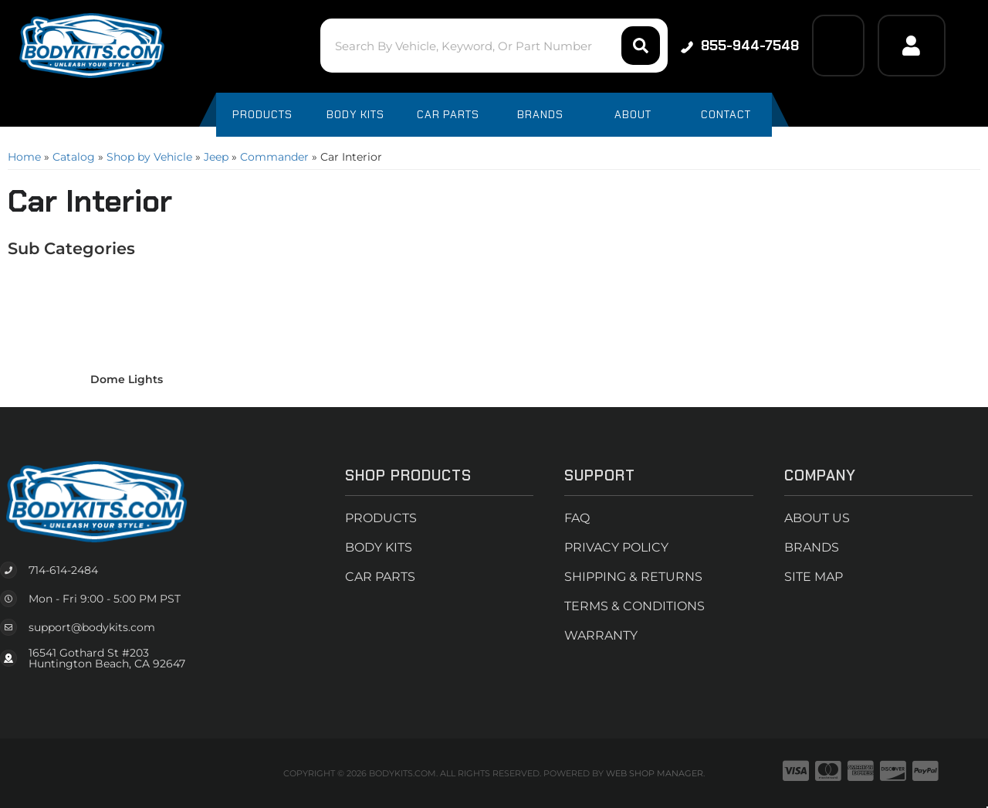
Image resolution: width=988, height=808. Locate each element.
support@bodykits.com (92, 627)
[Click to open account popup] (912, 45)
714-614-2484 (63, 570)
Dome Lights (126, 379)
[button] (493, 46)
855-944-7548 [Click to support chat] (740, 46)
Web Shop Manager (654, 773)
